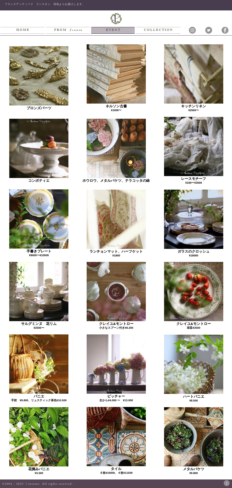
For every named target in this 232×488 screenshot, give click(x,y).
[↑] (227, 483)
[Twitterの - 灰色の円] (208, 30)
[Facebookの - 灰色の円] (225, 30)
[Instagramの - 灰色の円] (192, 30)
